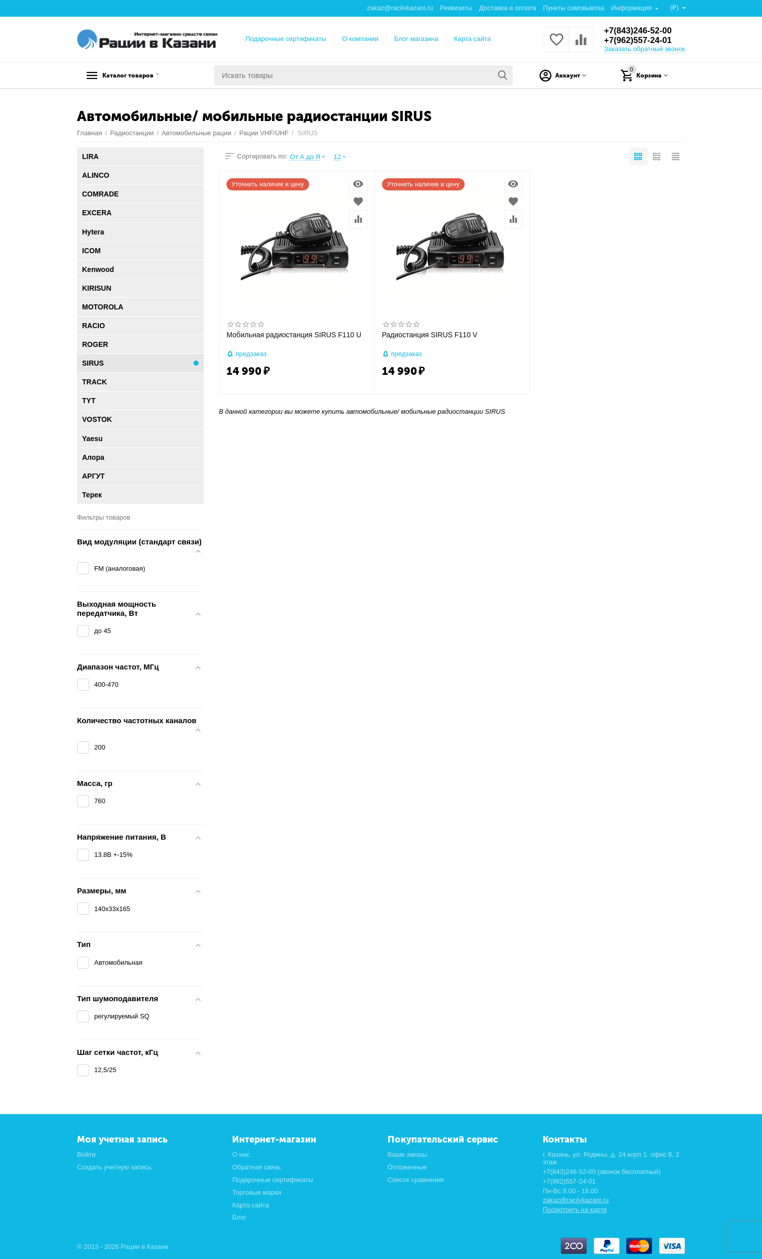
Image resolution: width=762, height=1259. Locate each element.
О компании (360, 39)
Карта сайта (472, 39)
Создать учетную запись (114, 1167)
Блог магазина (416, 39)
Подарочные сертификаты (286, 39)
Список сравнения (416, 1180)
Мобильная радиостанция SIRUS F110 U (293, 335)
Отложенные (407, 1167)
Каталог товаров (140, 75)
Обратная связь (256, 1167)
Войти (86, 1154)
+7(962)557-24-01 (640, 40)
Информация (632, 8)
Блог (239, 1217)
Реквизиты (455, 8)
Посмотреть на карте (575, 1209)
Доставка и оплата (507, 8)
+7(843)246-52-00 (640, 30)
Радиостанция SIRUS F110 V (430, 335)
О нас (241, 1154)
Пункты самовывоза (573, 8)
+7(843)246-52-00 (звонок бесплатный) (602, 1171)
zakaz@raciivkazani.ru (399, 8)
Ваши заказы (408, 1154)
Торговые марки (256, 1192)
